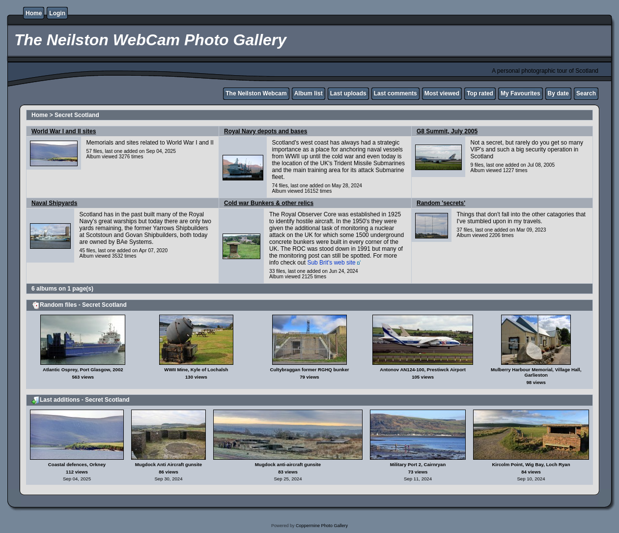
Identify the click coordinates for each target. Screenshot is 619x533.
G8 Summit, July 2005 (447, 131)
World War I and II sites (63, 131)
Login (57, 13)
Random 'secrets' (441, 203)
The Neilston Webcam (255, 93)
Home (34, 13)
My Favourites (520, 93)
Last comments (395, 93)
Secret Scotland (77, 115)
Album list (308, 93)
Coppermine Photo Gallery (322, 525)
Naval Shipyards (54, 203)
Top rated (480, 93)
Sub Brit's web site (331, 262)
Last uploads (348, 93)
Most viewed (441, 93)
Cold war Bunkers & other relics (268, 203)
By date (558, 93)
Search (586, 93)
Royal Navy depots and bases (265, 131)
